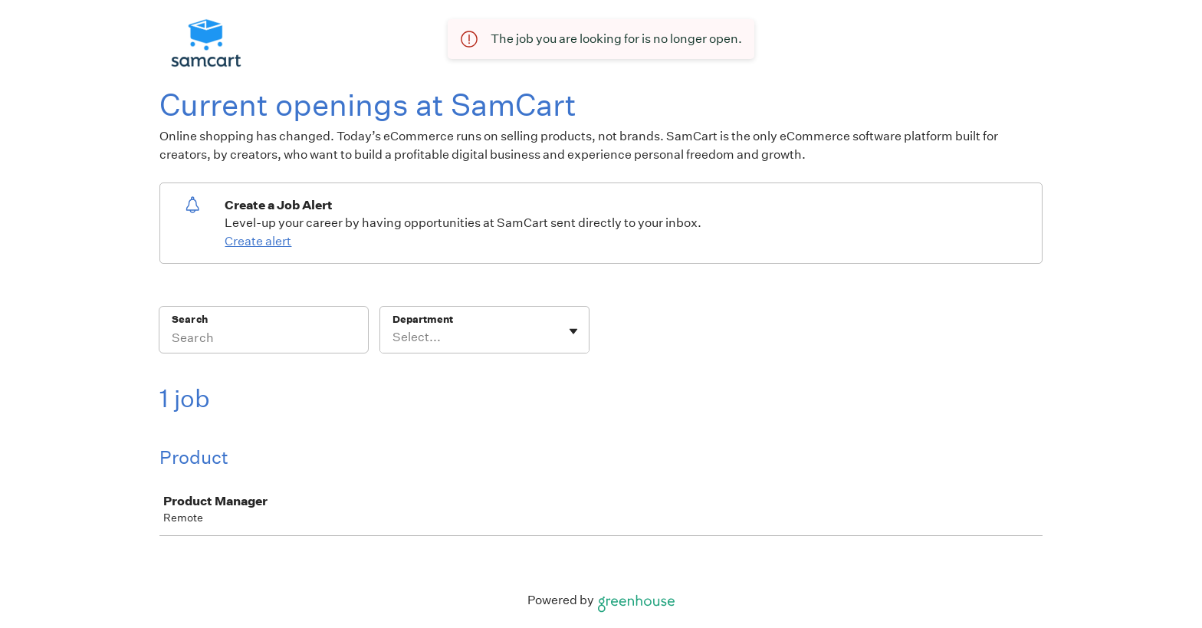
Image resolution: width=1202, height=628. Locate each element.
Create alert (258, 241)
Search (190, 319)
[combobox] (393, 337)
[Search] (263, 340)
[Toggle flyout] (573, 331)
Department (422, 319)
